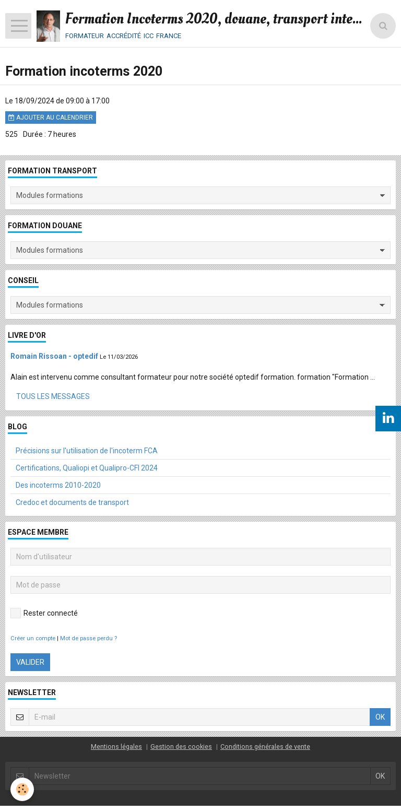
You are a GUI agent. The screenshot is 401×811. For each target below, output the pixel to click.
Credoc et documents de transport (72, 502)
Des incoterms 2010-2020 (58, 485)
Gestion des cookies (181, 746)
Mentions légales (116, 746)
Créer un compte (32, 638)
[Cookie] (22, 789)
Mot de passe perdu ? (88, 638)
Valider (30, 662)
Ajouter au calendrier (50, 117)
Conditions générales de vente (265, 746)
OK (380, 717)
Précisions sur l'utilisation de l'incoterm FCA (87, 450)
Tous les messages (53, 396)
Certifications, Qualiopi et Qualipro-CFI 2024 (87, 468)
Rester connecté (44, 613)
